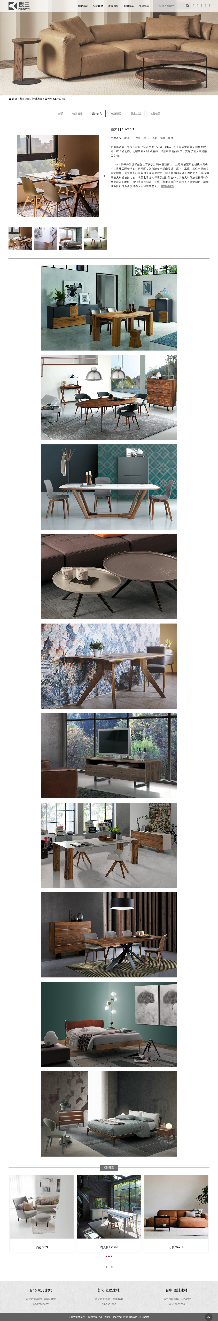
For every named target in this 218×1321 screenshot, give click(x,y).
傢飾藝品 (116, 113)
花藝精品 (156, 113)
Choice (145, 1317)
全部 (58, 113)
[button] (104, 176)
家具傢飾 (25, 98)
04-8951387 (109, 1304)
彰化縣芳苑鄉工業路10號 (109, 1299)
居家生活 (136, 113)
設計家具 (37, 98)
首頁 (13, 98)
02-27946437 (41, 1304)
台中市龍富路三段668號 (177, 1299)
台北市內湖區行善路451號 (41, 1299)
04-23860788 (177, 1304)
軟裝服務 (76, 113)
